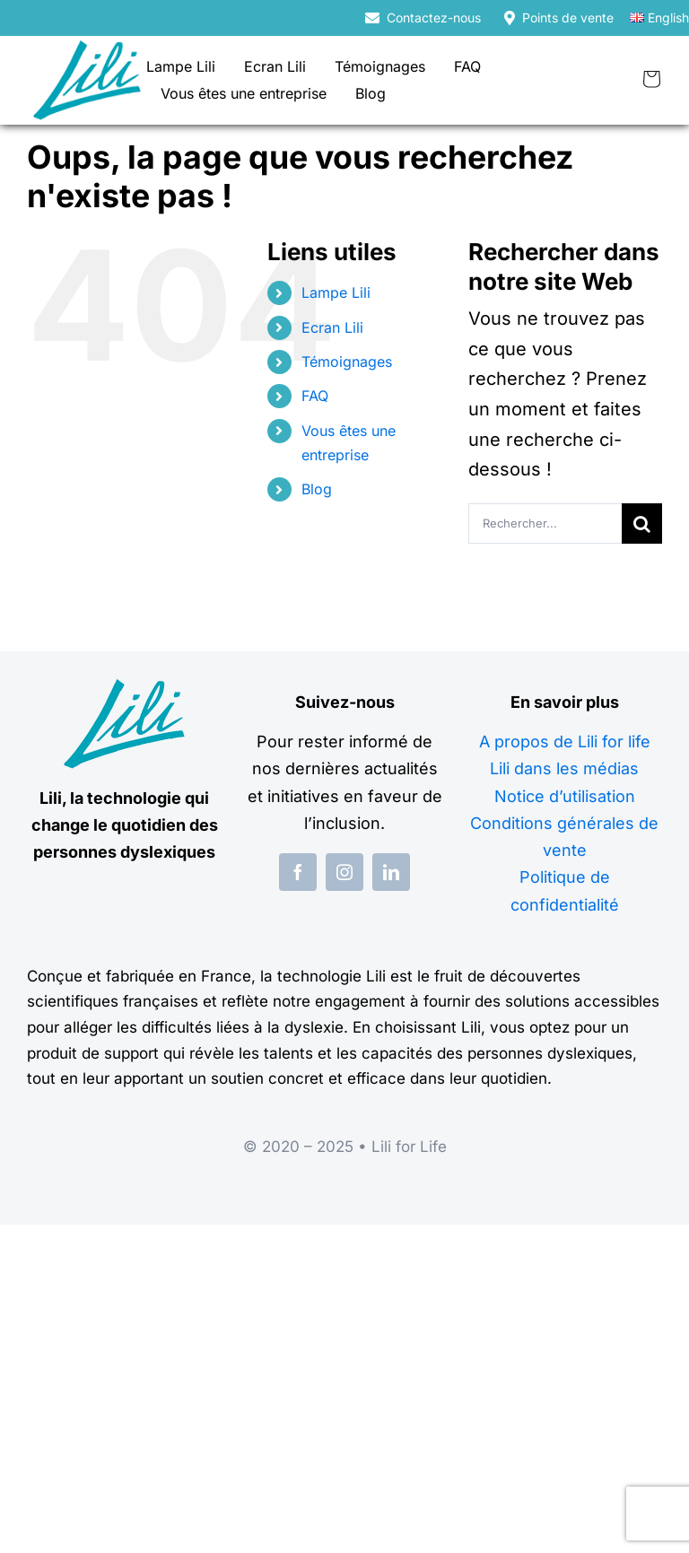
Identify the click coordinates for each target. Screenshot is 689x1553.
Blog (316, 489)
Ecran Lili (332, 327)
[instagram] (344, 872)
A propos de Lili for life (564, 741)
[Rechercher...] (545, 523)
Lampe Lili (336, 292)
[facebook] (298, 872)
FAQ (314, 396)
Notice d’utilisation (564, 796)
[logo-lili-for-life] (87, 49)
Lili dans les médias (564, 768)
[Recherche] (642, 523)
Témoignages (346, 362)
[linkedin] (391, 872)
